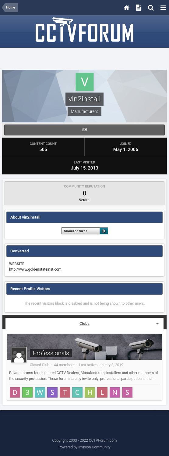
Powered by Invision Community (84, 447)
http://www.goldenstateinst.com (35, 269)
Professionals (51, 353)
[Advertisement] (84, 59)
